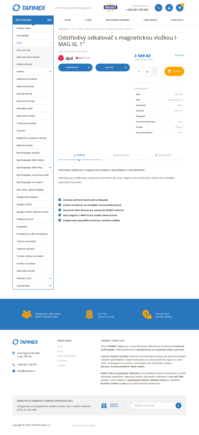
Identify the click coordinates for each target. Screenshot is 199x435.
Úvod (68, 19)
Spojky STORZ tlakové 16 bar (33, 211)
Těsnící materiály (26, 241)
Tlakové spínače (25, 248)
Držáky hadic (24, 28)
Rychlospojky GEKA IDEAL (30, 160)
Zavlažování (35, 285)
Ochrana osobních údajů (83, 425)
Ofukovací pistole (26, 123)
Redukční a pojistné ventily (31, 138)
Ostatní (21, 130)
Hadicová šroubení (27, 78)
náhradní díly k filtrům (28, 57)
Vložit (174, 71)
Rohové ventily (25, 145)
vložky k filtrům (24, 64)
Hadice (35, 71)
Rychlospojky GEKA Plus (35, 167)
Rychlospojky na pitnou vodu (33, 174)
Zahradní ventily (26, 270)
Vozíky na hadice (26, 263)
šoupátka (22, 226)
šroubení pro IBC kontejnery (32, 233)
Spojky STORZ (24, 204)
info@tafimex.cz (140, 5)
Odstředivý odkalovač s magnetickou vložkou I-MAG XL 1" (110, 29)
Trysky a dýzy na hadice (30, 256)
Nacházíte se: (64, 29)
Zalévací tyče (35, 278)
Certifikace (150, 19)
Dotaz (117, 67)
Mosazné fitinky (26, 101)
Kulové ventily (24, 93)
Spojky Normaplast (27, 196)
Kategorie (33, 20)
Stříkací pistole (25, 219)
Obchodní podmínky (118, 19)
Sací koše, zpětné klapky (30, 189)
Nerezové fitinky (26, 115)
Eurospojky (23, 35)
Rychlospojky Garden (28, 152)
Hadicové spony (25, 86)
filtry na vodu (23, 50)
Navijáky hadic (25, 108)
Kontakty (177, 19)
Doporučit (79, 67)
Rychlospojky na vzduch (30, 182)
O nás (88, 19)
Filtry (35, 43)
